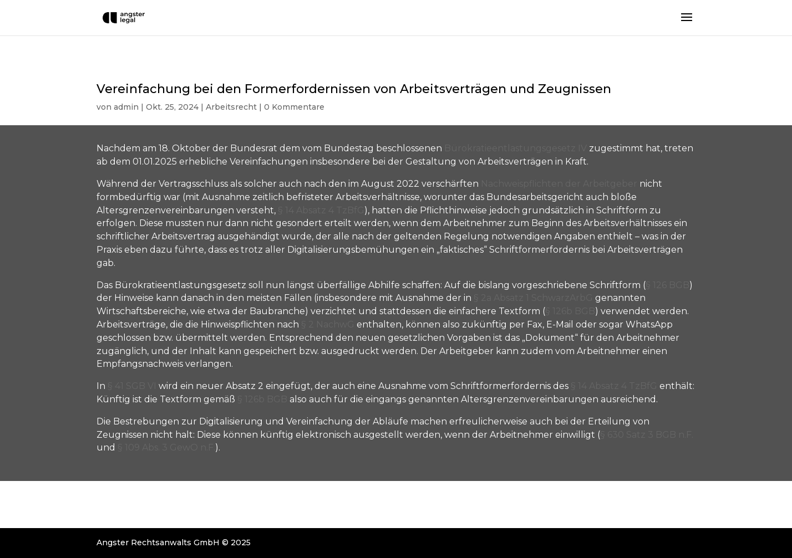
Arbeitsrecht (231, 107)
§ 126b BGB (570, 311)
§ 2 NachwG (327, 324)
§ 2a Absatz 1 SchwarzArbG (533, 298)
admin (126, 107)
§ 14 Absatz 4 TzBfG (321, 210)
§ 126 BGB (667, 285)
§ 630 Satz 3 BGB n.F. (646, 434)
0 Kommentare (294, 107)
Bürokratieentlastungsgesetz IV (515, 148)
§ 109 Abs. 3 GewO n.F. (166, 447)
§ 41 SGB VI (132, 386)
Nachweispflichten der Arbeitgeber (559, 183)
